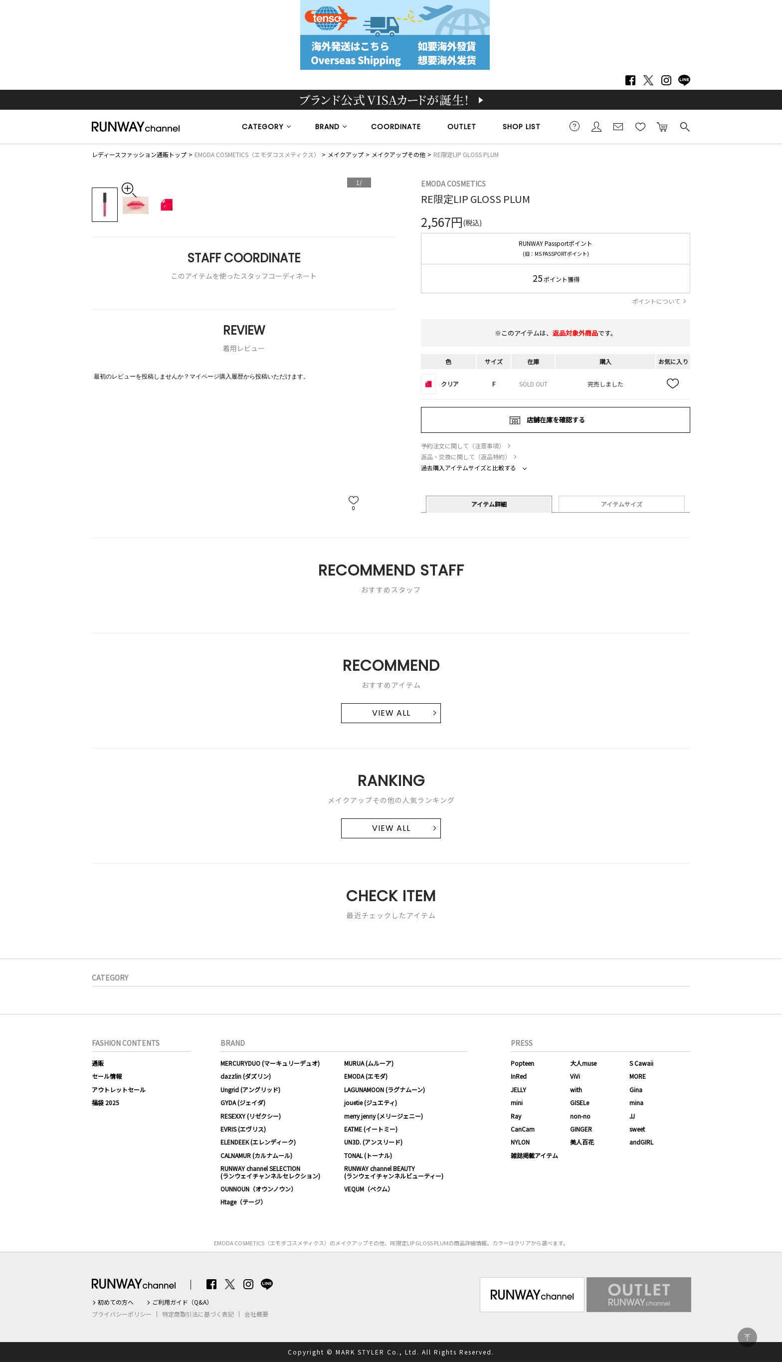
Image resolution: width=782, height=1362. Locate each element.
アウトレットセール (119, 1089)
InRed (519, 1076)
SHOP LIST (522, 127)
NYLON (520, 1142)
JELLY (518, 1089)
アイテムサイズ (621, 504)
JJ (632, 1116)
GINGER (581, 1129)
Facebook (630, 80)
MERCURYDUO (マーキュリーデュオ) (270, 1063)
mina (636, 1102)
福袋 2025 (105, 1102)
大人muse (583, 1063)
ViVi (575, 1076)
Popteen (522, 1063)
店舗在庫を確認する (556, 419)
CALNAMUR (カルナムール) (256, 1155)
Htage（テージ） (243, 1201)
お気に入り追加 (673, 384)
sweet (637, 1129)
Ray (516, 1116)
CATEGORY (263, 127)
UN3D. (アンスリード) (373, 1142)
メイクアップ (346, 154)
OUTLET (461, 127)
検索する (684, 126)
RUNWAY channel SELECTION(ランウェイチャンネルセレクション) (270, 1171)
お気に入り (640, 126)
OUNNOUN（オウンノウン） (258, 1188)
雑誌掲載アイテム (534, 1155)
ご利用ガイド (575, 126)
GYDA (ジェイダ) (242, 1102)
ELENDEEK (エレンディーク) (258, 1142)
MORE (637, 1076)
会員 (596, 126)
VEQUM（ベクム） (368, 1188)
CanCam (523, 1129)
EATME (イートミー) (370, 1129)
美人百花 (582, 1142)
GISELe (579, 1102)
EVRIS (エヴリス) (243, 1129)
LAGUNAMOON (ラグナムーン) (384, 1089)
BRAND (327, 127)
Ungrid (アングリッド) (250, 1089)
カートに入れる (662, 126)
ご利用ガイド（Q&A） (182, 1302)
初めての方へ (116, 1302)
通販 (98, 1063)
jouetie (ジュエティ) (370, 1102)
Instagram (666, 80)
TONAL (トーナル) (368, 1155)
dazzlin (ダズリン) (245, 1076)
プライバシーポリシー (122, 1314)
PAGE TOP (747, 1337)
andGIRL (641, 1142)
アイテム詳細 (489, 504)
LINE (684, 80)
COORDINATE (396, 127)
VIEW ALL (391, 713)
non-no (580, 1116)
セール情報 (107, 1076)
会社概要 (256, 1314)
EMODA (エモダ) (366, 1076)
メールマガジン (618, 126)
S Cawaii (641, 1063)
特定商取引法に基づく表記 (198, 1314)
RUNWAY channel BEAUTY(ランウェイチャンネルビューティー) (393, 1171)
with (576, 1089)
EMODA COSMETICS (453, 184)
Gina (635, 1089)
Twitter (648, 80)
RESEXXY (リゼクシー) (250, 1116)
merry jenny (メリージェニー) (383, 1116)
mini (517, 1102)
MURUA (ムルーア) (368, 1063)
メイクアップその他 (398, 154)
